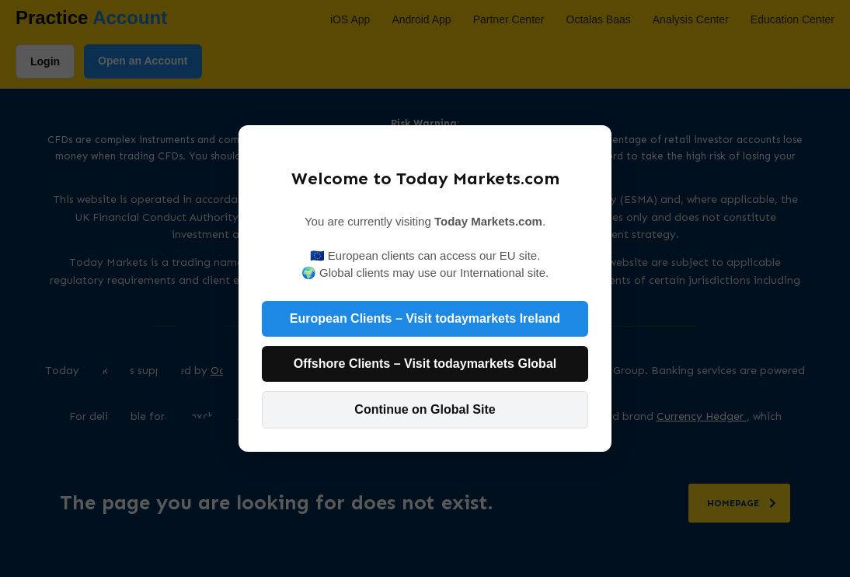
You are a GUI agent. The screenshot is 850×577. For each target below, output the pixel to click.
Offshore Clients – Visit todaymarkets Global (425, 363)
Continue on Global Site (424, 409)
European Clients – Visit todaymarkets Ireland (425, 318)
